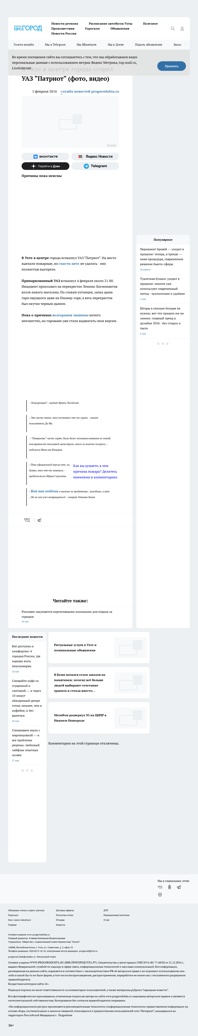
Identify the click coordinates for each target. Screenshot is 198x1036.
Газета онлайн (24, 44)
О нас (107, 919)
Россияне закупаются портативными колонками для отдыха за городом (70, 617)
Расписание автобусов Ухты (110, 23)
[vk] (27, 520)
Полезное (150, 23)
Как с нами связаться (19, 919)
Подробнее (65, 1015)
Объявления (119, 28)
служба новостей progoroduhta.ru (90, 91)
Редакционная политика (116, 915)
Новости (60, 924)
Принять (172, 66)
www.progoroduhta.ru (38, 934)
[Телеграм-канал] (95, 166)
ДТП (106, 910)
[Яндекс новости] (95, 156)
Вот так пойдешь (44, 491)
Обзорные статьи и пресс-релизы (26, 910)
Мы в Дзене (116, 44)
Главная (12, 924)
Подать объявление (148, 44)
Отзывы (60, 919)
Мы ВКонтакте (87, 44)
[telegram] (40, 520)
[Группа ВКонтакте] (45, 156)
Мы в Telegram (55, 44)
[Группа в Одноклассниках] (169, 887)
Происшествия (62, 28)
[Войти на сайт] (182, 28)
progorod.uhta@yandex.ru (22, 956)
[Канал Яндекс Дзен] (45, 166)
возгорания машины (70, 315)
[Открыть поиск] (172, 28)
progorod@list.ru (88, 951)
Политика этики (64, 915)
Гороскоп (92, 28)
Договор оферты (65, 910)
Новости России (63, 33)
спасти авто (69, 263)
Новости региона (64, 23)
